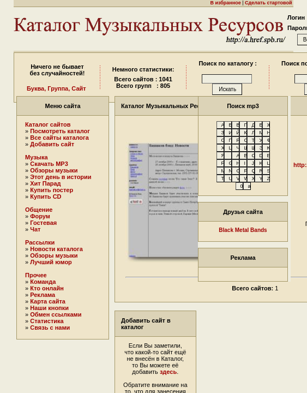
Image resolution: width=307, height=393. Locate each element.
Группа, (58, 88)
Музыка (36, 157)
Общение (38, 209)
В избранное (225, 2)
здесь (168, 371)
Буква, (36, 88)
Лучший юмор (51, 262)
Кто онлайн (47, 288)
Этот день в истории (60, 177)
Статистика (47, 321)
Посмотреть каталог (60, 131)
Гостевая (43, 222)
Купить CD (45, 196)
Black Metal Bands (243, 230)
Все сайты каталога (59, 137)
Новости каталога (56, 249)
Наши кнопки (49, 308)
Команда (43, 281)
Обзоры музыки (53, 170)
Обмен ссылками (55, 314)
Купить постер (51, 190)
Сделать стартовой (268, 2)
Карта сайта (47, 301)
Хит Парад (45, 183)
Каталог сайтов (48, 124)
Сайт (78, 88)
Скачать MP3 (49, 163)
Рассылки (40, 242)
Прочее (36, 275)
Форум (40, 216)
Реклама (42, 294)
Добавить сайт (52, 144)
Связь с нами (50, 327)
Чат (35, 229)
